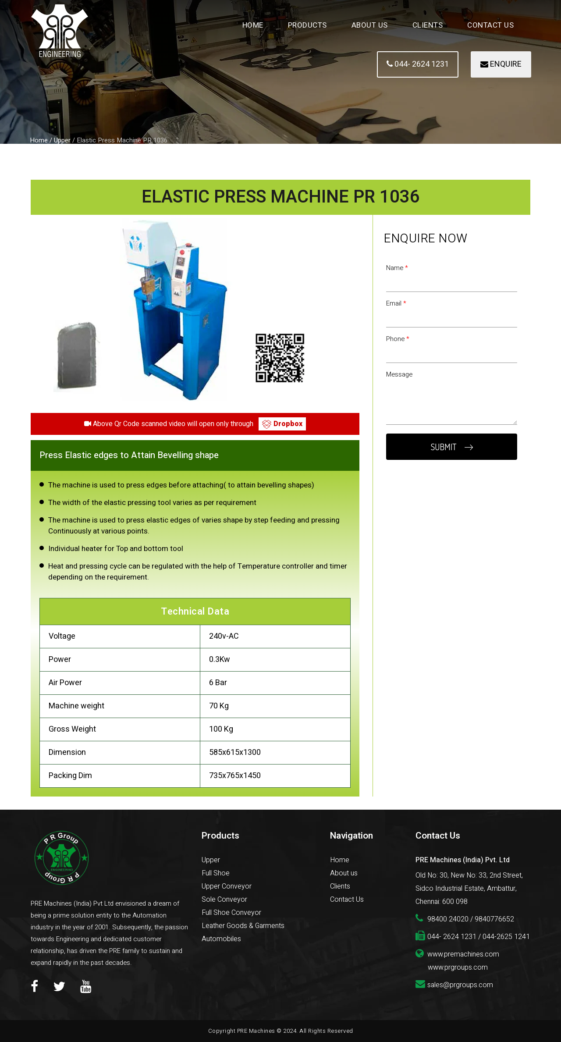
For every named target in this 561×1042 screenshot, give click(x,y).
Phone (397, 339)
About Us (370, 25)
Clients (427, 25)
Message (399, 374)
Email (396, 303)
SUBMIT (451, 446)
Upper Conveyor (227, 886)
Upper (211, 860)
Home (252, 25)
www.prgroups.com (458, 967)
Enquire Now (426, 239)
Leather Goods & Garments (243, 926)
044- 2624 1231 (418, 64)
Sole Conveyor (224, 899)
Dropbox (282, 424)
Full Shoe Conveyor (231, 912)
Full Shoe (216, 873)
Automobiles (221, 939)
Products (307, 25)
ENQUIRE (501, 64)
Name (397, 268)
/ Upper (60, 140)
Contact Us (490, 25)
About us (344, 873)
